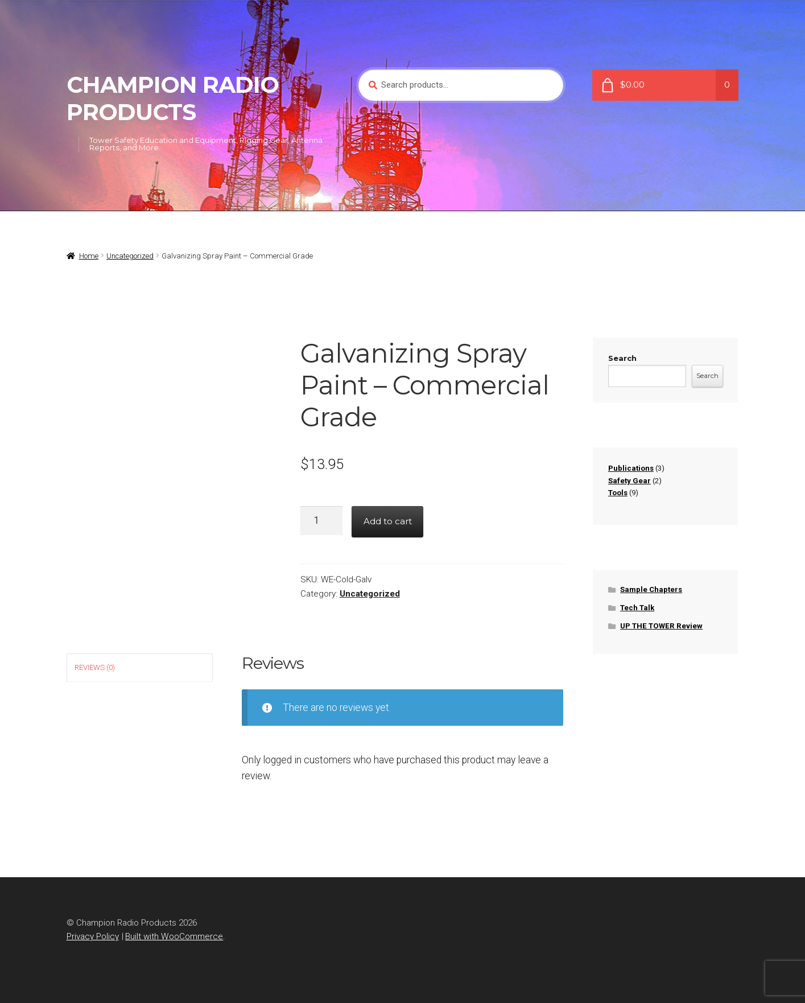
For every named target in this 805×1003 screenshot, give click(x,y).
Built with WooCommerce (174, 936)
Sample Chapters (651, 589)
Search (622, 358)
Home (88, 256)
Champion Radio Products (173, 98)
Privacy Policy (93, 936)
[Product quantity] (321, 520)
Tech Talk (637, 607)
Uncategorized (130, 256)
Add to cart (388, 521)
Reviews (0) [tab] (95, 667)
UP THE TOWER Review (661, 626)
